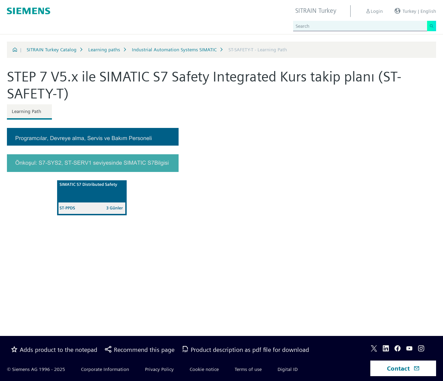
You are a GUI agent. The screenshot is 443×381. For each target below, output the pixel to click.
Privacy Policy (159, 369)
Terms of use (248, 369)
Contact (403, 368)
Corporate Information (105, 369)
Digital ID (288, 369)
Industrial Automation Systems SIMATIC (174, 49)
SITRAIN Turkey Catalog (51, 49)
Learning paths (104, 49)
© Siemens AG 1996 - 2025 (36, 369)
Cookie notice (204, 369)
